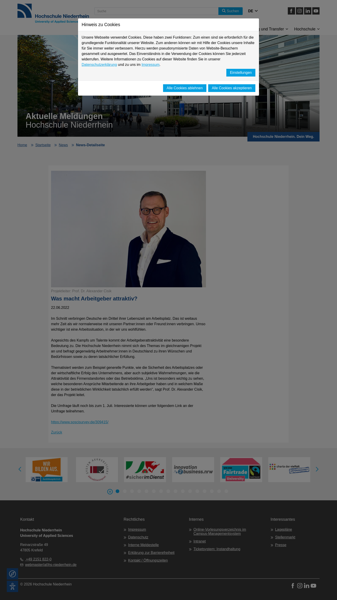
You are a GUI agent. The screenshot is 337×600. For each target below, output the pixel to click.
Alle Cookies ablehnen (185, 88)
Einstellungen (241, 72)
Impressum (150, 65)
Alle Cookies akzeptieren (232, 88)
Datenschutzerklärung (99, 65)
